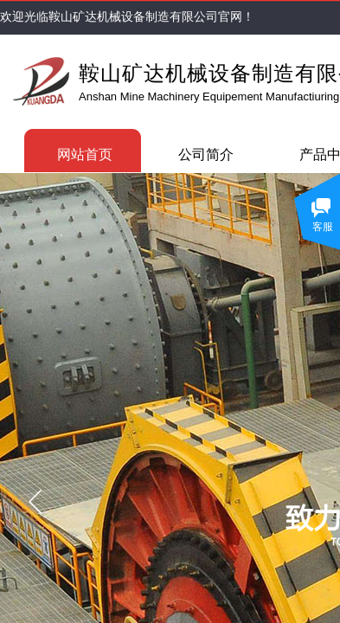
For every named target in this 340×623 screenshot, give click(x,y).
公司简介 (206, 154)
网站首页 (84, 154)
